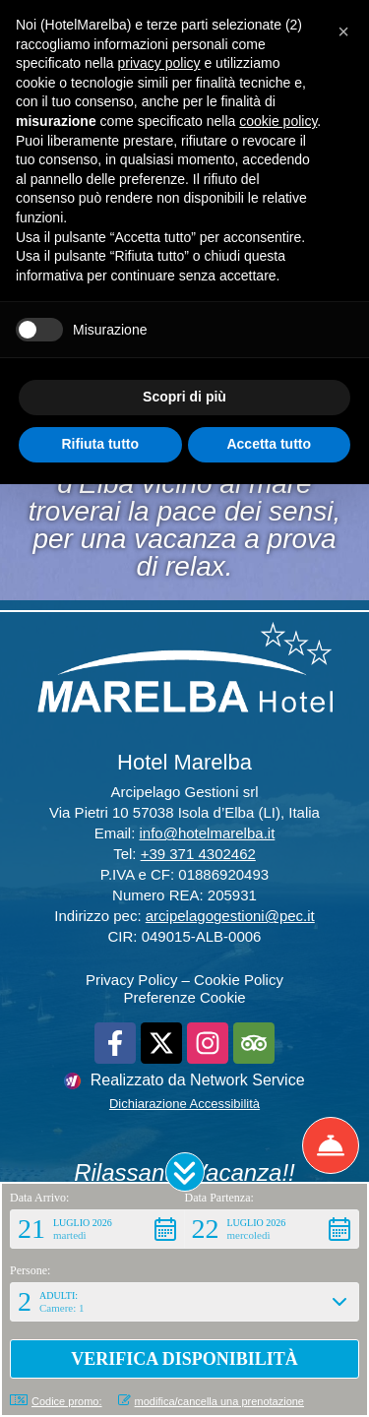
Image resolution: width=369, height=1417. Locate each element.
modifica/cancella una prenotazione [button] (211, 1400)
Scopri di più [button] (184, 396)
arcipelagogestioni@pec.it (230, 915)
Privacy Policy (131, 979)
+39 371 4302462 (198, 853)
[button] (185, 1172)
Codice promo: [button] (56, 1400)
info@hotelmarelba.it (208, 833)
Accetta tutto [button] (268, 444)
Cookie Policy (238, 979)
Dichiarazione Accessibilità (184, 1103)
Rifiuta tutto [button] (100, 444)
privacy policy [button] (159, 63)
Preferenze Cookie (184, 997)
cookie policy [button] (278, 121)
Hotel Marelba (184, 762)
